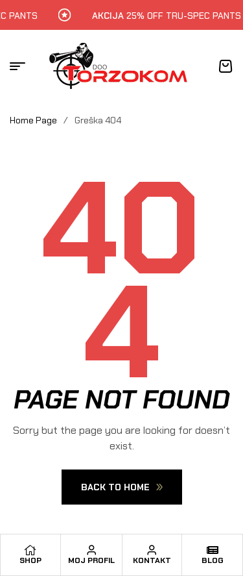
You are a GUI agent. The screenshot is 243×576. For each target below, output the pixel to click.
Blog (213, 560)
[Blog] (212, 550)
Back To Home (122, 487)
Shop (30, 560)
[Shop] (30, 550)
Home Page (33, 120)
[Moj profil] (91, 550)
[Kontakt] (151, 550)
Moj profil (91, 560)
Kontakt (152, 560)
